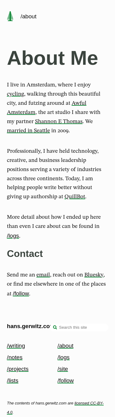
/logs (13, 235)
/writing (16, 345)
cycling (15, 94)
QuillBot (74, 196)
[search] (55, 328)
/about (66, 345)
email (43, 275)
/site (63, 369)
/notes (15, 357)
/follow (21, 293)
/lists (12, 380)
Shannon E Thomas (58, 121)
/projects (18, 369)
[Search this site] (79, 327)
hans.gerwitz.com (31, 326)
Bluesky (93, 275)
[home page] (10, 17)
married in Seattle (28, 131)
